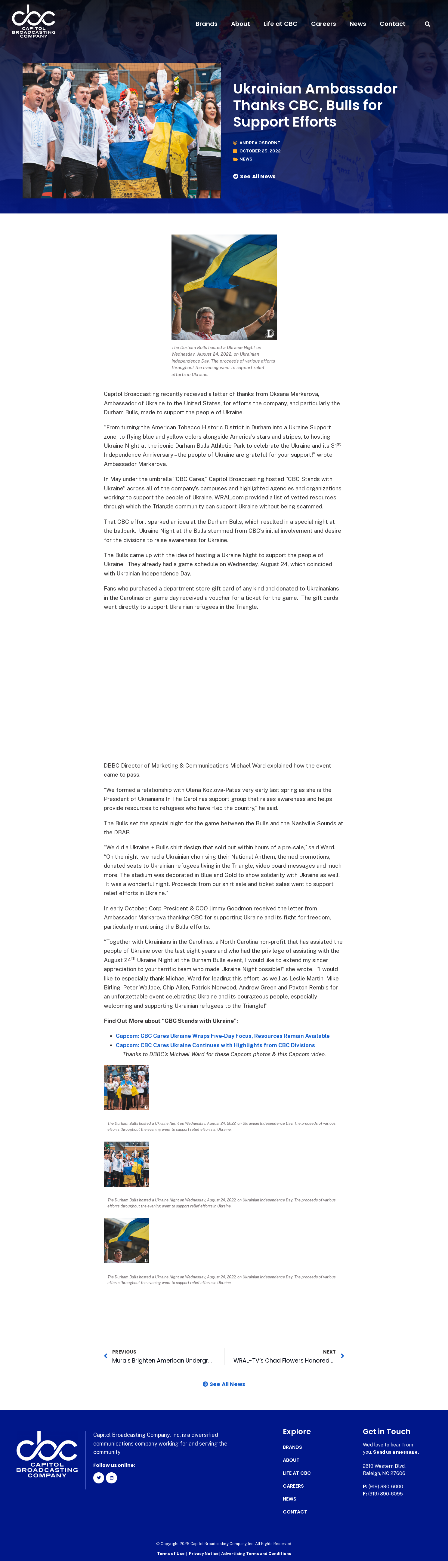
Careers (323, 24)
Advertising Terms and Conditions (256, 1553)
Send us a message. (396, 1452)
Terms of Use (170, 1553)
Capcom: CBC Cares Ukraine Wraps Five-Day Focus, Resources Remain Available (227, 1035)
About (240, 24)
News (358, 24)
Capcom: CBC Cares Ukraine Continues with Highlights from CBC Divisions (218, 1045)
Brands (207, 24)
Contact (393, 24)
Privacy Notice (204, 1553)
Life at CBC (281, 24)
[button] (428, 24)
